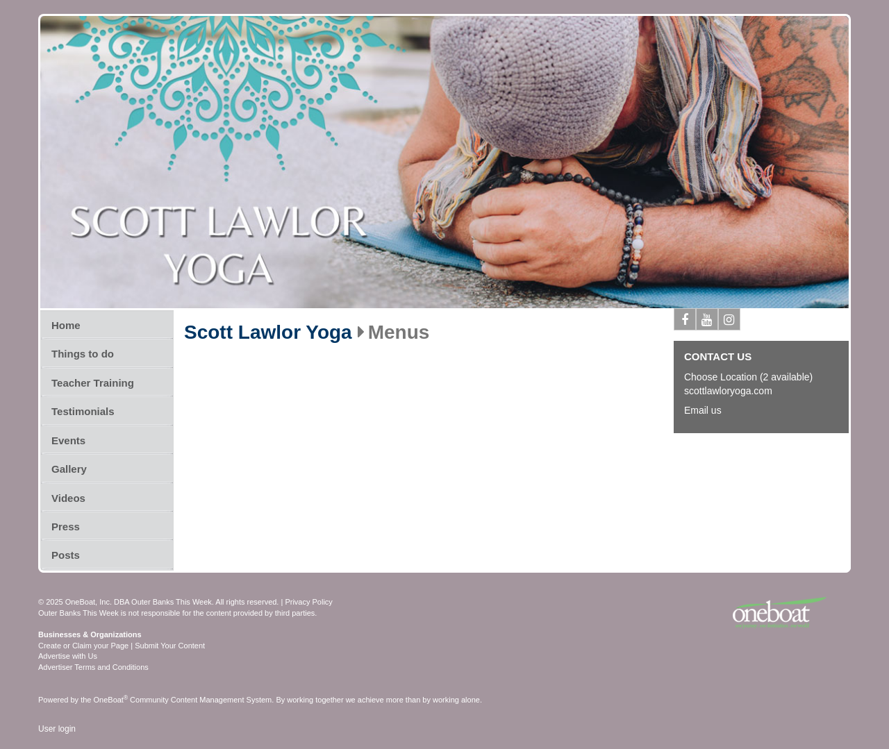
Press (65, 526)
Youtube (707, 322)
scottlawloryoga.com (728, 390)
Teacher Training (92, 383)
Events (68, 440)
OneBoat (111, 700)
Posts (65, 555)
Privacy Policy (308, 602)
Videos (68, 498)
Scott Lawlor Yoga (268, 332)
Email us (703, 410)
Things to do (82, 354)
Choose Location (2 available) (748, 376)
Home (66, 325)
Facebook (685, 322)
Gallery (69, 469)
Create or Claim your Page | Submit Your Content (121, 645)
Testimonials (83, 411)
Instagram (729, 322)
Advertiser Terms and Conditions (93, 667)
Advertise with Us (67, 656)
